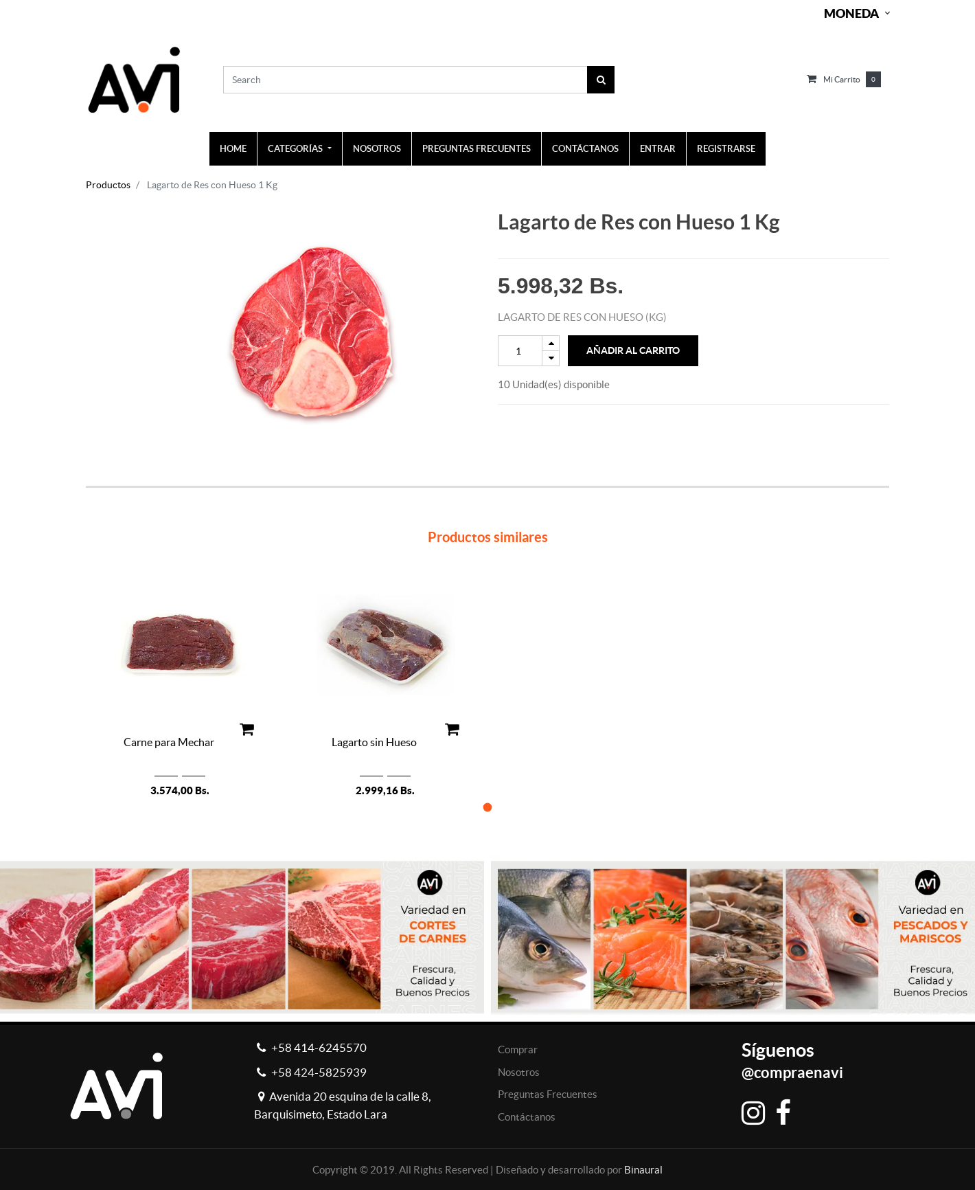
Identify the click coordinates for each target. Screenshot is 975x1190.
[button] (487, 806)
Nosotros (519, 1072)
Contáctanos (526, 1117)
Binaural (643, 1170)
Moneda (851, 13)
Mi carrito (841, 79)
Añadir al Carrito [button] (633, 350)
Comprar (518, 1049)
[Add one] (550, 343)
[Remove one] (550, 358)
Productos (108, 184)
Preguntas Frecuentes (547, 1094)
